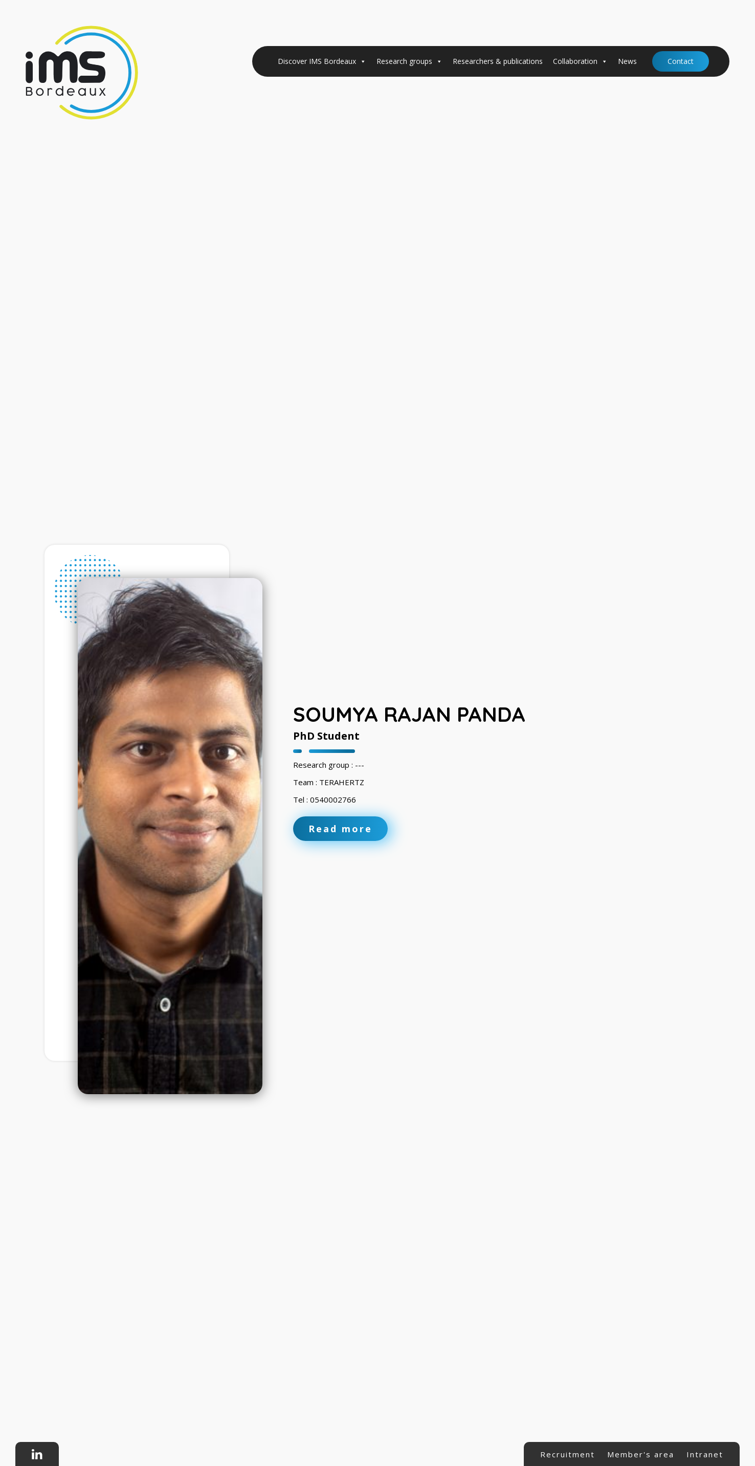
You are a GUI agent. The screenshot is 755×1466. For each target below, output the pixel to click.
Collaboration (580, 61)
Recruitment (567, 1454)
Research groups (409, 61)
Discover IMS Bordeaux (322, 61)
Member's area (640, 1454)
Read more (340, 829)
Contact (681, 61)
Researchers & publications (498, 61)
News (627, 61)
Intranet (704, 1454)
